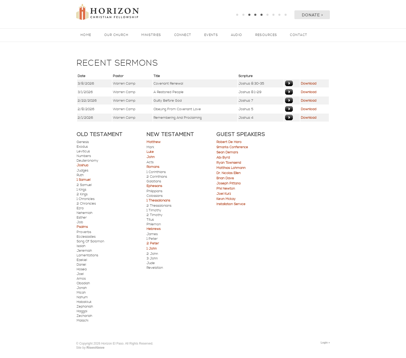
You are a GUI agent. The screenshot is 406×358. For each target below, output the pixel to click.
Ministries (151, 35)
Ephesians (154, 186)
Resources (266, 35)
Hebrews (154, 229)
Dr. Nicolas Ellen (228, 173)
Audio (236, 35)
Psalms (82, 227)
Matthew (154, 142)
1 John (152, 249)
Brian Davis (225, 178)
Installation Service (230, 204)
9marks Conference (232, 147)
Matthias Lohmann (230, 168)
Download (308, 83)
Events (211, 35)
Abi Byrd (223, 157)
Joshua (82, 165)
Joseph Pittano (228, 183)
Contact (298, 35)
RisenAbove (95, 347)
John (151, 157)
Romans (153, 167)
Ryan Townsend (228, 163)
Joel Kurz (223, 194)
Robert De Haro (229, 142)
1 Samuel (83, 180)
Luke (150, 152)
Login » (325, 342)
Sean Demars (227, 152)
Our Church (116, 35)
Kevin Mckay (226, 199)
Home (86, 35)
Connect (182, 35)
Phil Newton (225, 189)
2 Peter (153, 243)
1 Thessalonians (158, 200)
